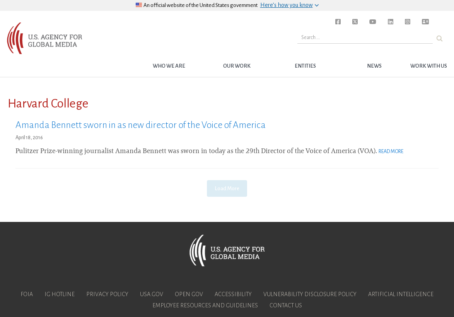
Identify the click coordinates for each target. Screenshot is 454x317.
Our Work (237, 66)
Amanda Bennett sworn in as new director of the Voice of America (140, 125)
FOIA (26, 294)
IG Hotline (59, 294)
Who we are (169, 66)
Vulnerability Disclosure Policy (310, 294)
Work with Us (428, 66)
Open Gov (189, 294)
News (374, 66)
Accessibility (233, 294)
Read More (391, 151)
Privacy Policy (107, 294)
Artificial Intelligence (401, 294)
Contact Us (286, 305)
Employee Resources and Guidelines (205, 305)
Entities (305, 66)
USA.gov (151, 294)
